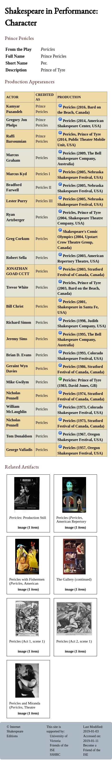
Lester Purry (16, 201)
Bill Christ (14, 306)
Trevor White (17, 287)
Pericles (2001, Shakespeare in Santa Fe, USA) (78, 307)
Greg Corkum (17, 239)
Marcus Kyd (16, 174)
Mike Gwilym (17, 382)
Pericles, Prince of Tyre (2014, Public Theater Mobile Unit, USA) (81, 139)
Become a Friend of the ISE (91, 750)
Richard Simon (18, 322)
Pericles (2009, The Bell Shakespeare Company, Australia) (79, 158)
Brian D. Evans (18, 355)
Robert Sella (16, 258)
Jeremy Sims (16, 339)
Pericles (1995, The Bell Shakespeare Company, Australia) (79, 339)
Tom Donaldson (19, 436)
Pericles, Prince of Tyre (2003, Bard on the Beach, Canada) (79, 288)
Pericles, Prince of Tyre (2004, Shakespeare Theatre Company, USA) (80, 218)
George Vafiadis (19, 450)
